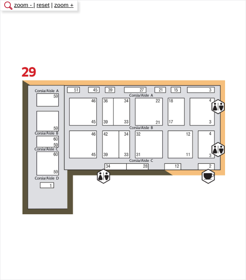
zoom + (64, 5)
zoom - (23, 5)
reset (42, 5)
